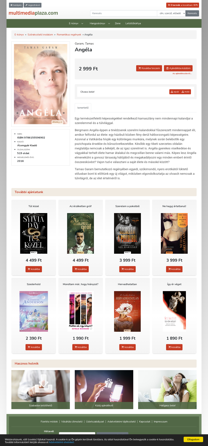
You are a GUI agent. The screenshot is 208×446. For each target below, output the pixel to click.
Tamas (89, 44)
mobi (185, 91)
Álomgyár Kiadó (27, 145)
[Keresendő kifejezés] (123, 13)
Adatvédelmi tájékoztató (121, 421)
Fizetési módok (49, 421)
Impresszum (160, 421)
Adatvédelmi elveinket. (62, 442)
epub (175, 91)
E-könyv (73, 23)
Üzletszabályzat (95, 421)
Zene (118, 23)
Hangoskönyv (97, 23)
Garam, (80, 44)
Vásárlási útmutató (72, 421)
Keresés (192, 13)
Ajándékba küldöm (178, 68)
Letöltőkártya (133, 23)
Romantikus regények (69, 34)
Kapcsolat (144, 421)
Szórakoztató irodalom (40, 34)
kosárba (34, 269)
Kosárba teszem (149, 68)
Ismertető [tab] (83, 108)
